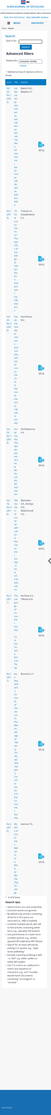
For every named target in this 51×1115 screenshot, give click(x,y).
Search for (11, 40)
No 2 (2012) (9, 827)
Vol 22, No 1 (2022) (9, 95)
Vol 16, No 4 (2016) (9, 507)
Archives (37, 23)
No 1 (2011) (9, 677)
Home (4, 28)
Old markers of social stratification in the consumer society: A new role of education (16, 545)
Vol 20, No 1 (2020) (9, 436)
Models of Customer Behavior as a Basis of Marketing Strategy (16, 858)
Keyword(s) (11, 60)
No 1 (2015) (9, 214)
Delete (23, 65)
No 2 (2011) (9, 599)
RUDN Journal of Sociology (25, 9)
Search (11, 28)
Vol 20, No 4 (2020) (9, 323)
